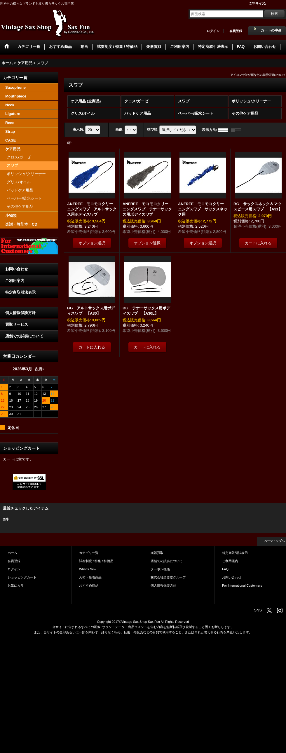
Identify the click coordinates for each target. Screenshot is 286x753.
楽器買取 (157, 553)
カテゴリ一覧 (88, 553)
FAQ (225, 569)
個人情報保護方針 (20, 313)
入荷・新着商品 (90, 577)
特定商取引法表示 (20, 292)
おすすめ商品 (88, 585)
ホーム (12, 553)
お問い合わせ (16, 269)
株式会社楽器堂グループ (168, 577)
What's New (87, 569)
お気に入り (16, 585)
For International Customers (242, 585)
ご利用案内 (14, 280)
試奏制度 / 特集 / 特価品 (96, 561)
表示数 (78, 130)
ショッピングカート (22, 577)
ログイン (213, 31)
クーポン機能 (160, 569)
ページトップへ (274, 541)
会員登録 (235, 31)
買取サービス (16, 324)
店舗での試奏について (24, 336)
